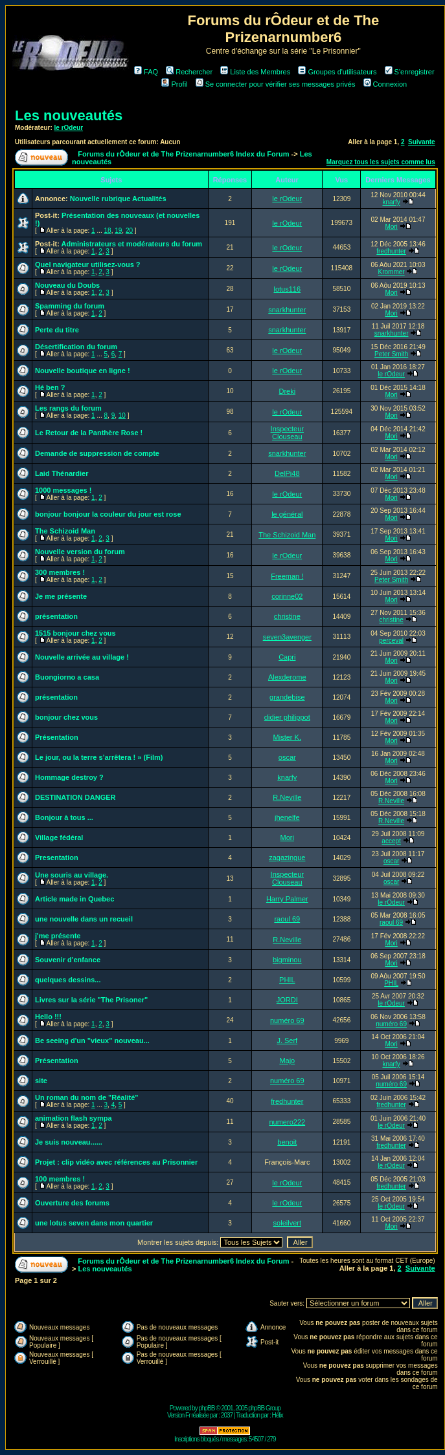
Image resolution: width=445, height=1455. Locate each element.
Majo (287, 1060)
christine (287, 616)
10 (122, 415)
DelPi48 (287, 473)
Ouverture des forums (72, 1203)
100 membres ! (60, 1179)
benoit (287, 1142)
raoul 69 (287, 919)
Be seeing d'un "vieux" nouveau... (92, 1040)
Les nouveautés (68, 115)
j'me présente (57, 936)
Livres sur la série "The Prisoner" (91, 1000)
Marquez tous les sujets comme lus (380, 162)
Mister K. (287, 737)
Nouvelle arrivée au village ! (82, 657)
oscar (287, 757)
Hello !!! (48, 1016)
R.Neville (287, 797)
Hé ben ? (50, 387)
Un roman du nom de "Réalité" (87, 1097)
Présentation (56, 737)
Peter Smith (391, 354)
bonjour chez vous (66, 717)
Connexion (385, 84)
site (41, 1080)
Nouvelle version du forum (80, 551)
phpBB (206, 1408)
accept (391, 841)
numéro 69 (287, 1020)
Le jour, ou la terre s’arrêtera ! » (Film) (99, 757)
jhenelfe (287, 817)
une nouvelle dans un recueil (84, 919)
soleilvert (287, 1223)
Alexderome (287, 677)
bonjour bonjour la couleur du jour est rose (108, 514)
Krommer (391, 271)
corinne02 (286, 596)
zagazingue (287, 857)
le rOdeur (68, 127)
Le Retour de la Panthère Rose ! (89, 432)
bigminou (287, 960)
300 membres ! (60, 572)
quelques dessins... (67, 980)
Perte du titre (57, 330)
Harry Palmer (287, 899)
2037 (227, 1415)
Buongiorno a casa (67, 677)
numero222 (287, 1122)
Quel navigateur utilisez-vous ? (88, 264)
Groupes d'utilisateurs (337, 72)
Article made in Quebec (74, 899)
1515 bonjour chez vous (75, 633)
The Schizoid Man (65, 531)
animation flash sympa (73, 1118)
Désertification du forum (76, 346)
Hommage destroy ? (69, 777)
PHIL (287, 980)
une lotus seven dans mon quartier (94, 1223)
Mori (391, 226)
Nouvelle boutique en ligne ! (82, 370)
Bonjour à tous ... (64, 817)
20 (129, 230)
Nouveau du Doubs (67, 285)
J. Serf (287, 1040)
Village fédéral (59, 837)
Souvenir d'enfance (67, 960)
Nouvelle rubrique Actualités (118, 198)
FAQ (146, 72)
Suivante (421, 142)
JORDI (287, 1000)
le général (286, 514)
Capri (287, 657)
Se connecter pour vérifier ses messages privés (276, 84)
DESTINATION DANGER (75, 797)
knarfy (391, 202)
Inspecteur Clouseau (287, 432)
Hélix (277, 1415)
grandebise (286, 697)
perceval (391, 640)
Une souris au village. (71, 875)
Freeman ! (287, 576)
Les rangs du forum (68, 408)
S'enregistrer (410, 72)
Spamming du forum (69, 306)
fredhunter (391, 251)
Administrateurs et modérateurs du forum (132, 244)
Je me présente (61, 596)
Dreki (287, 391)
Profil (174, 84)
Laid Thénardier (62, 473)
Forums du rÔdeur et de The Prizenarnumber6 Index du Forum (183, 154)
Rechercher (189, 72)
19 (118, 230)
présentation (56, 616)
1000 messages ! (63, 490)
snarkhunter (287, 310)
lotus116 (287, 289)
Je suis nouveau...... (68, 1142)
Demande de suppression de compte (97, 453)
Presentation (56, 857)
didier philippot (287, 717)
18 (107, 230)
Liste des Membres (255, 72)
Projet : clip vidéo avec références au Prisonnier (116, 1162)
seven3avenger (287, 637)
